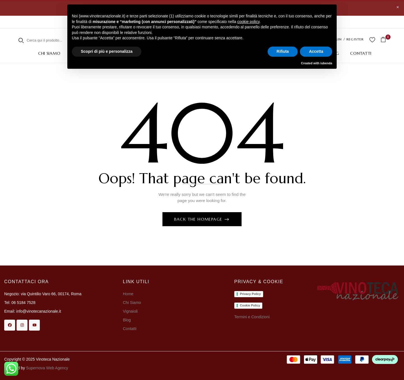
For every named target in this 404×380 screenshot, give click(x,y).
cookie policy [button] (248, 21)
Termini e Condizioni (252, 317)
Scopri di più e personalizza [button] (106, 51)
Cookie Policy (250, 305)
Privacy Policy (250, 294)
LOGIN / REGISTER (347, 39)
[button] (385, 39)
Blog (127, 320)
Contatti (129, 328)
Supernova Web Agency (47, 368)
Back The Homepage (199, 219)
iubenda (326, 63)
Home (128, 294)
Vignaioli (130, 311)
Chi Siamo (132, 302)
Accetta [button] (316, 51)
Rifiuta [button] (283, 51)
